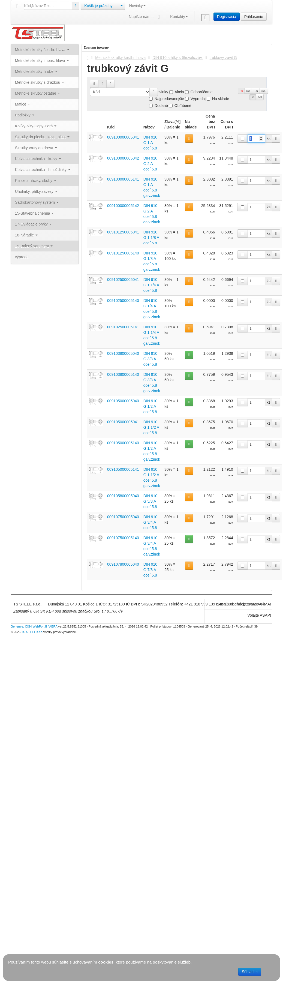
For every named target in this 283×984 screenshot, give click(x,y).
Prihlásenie (253, 16)
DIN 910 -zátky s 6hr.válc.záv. (177, 57)
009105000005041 (123, 422)
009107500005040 (123, 517)
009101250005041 (123, 232)
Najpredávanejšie (166, 99)
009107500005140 (123, 538)
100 (255, 90)
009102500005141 (123, 327)
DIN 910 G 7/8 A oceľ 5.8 (150, 569)
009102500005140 (123, 300)
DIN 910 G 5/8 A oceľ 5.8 (150, 501)
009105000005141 (123, 469)
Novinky (137, 6)
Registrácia (226, 16)
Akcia (176, 92)
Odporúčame (199, 92)
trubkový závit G (223, 57)
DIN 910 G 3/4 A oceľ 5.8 (150, 522)
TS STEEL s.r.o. (27, 604)
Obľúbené (180, 105)
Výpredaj (195, 99)
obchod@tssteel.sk (247, 604)
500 (263, 90)
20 (241, 90)
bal (260, 97)
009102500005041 (123, 279)
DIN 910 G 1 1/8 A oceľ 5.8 (151, 237)
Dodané (158, 105)
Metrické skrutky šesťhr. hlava (120, 57)
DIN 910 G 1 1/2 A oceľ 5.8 (151, 427)
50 (248, 90)
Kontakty (179, 16)
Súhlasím (250, 972)
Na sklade (218, 99)
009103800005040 (123, 353)
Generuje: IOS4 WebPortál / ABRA (34, 626)
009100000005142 (123, 205)
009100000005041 (123, 137)
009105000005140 (123, 443)
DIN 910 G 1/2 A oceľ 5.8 (150, 406)
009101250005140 (123, 253)
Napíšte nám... (145, 17)
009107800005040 (123, 564)
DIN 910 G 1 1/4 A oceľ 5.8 (151, 285)
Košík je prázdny (98, 6)
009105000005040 (123, 401)
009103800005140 (123, 374)
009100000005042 (123, 158)
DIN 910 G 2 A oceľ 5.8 (150, 163)
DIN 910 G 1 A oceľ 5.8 (150, 142)
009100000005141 (123, 179)
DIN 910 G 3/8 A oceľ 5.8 (150, 359)
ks (252, 97)
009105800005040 (123, 496)
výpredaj (22, 257)
